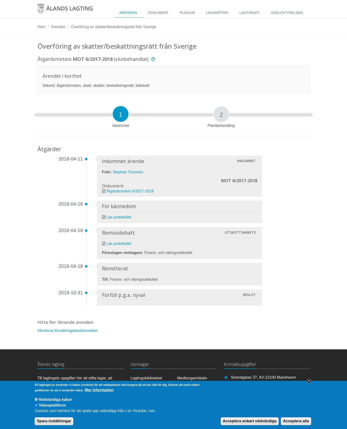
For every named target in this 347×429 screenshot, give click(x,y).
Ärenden (128, 12)
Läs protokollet (119, 217)
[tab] (120, 114)
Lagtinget (250, 12)
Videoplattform (52, 408)
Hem (41, 27)
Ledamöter (217, 12)
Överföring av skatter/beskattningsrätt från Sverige (113, 27)
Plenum (187, 12)
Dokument (158, 12)
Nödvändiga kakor (55, 403)
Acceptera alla (296, 424)
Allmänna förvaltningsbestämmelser (67, 331)
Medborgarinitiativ (192, 378)
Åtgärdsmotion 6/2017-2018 (130, 191)
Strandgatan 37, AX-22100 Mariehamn (263, 377)
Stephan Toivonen (128, 172)
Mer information (99, 393)
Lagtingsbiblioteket (146, 378)
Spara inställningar (54, 424)
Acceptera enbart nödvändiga (250, 424)
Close (309, 384)
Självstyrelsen (287, 12)
